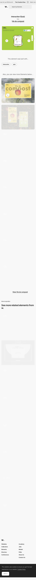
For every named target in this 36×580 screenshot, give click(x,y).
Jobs (20, 546)
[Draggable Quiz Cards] (18, 380)
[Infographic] (18, 276)
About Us (21, 555)
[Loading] (18, 143)
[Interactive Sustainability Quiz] (18, 514)
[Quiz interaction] (18, 407)
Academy (21, 544)
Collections (4, 546)
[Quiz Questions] (18, 487)
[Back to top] (18, 249)
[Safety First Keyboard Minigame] (18, 434)
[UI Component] (18, 170)
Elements (4, 549)
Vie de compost (18, 21)
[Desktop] (18, 90)
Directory (4, 552)
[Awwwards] (6, 7)
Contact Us (22, 557)
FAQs (20, 552)
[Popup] (18, 223)
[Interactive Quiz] (18, 325)
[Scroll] (18, 196)
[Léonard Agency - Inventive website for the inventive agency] (18, 460)
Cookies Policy (21, 569)
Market (21, 549)
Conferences (5, 555)
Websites (4, 544)
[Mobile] (18, 117)
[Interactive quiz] (18, 352)
